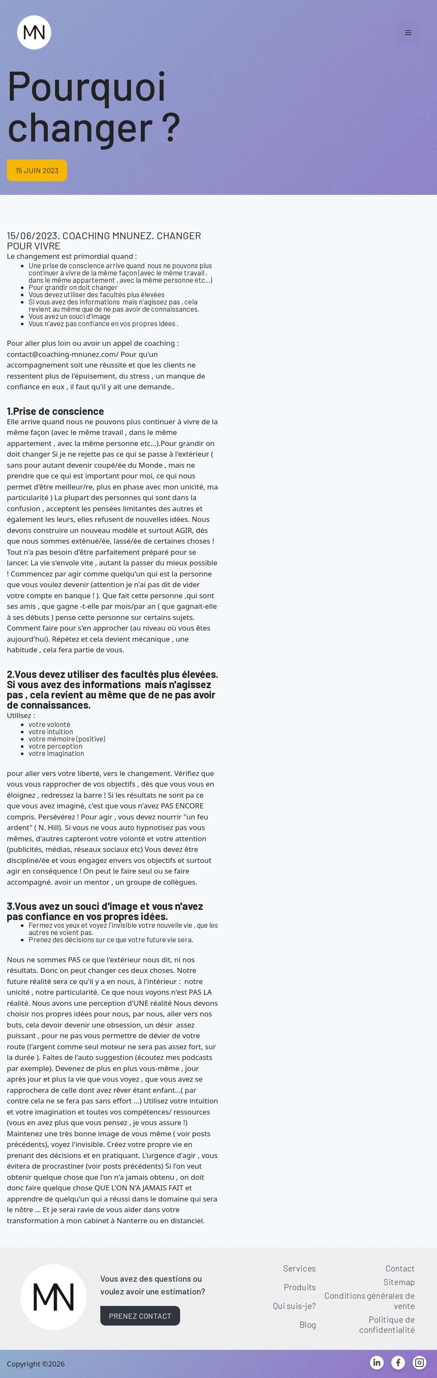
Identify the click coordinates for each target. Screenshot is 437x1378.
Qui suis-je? (294, 1305)
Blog (308, 1324)
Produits (300, 1287)
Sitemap (399, 1282)
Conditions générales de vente (369, 1300)
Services (299, 1268)
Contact (400, 1268)
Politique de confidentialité (387, 1324)
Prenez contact (140, 1315)
